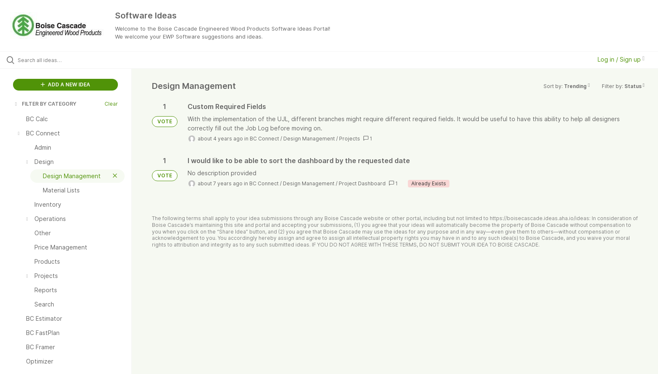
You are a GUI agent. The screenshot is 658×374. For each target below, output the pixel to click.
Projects (349, 138)
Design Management (309, 138)
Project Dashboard (362, 183)
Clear (111, 104)
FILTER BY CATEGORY (44, 104)
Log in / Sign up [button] (621, 59)
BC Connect (264, 138)
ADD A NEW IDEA (65, 84)
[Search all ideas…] (76, 60)
